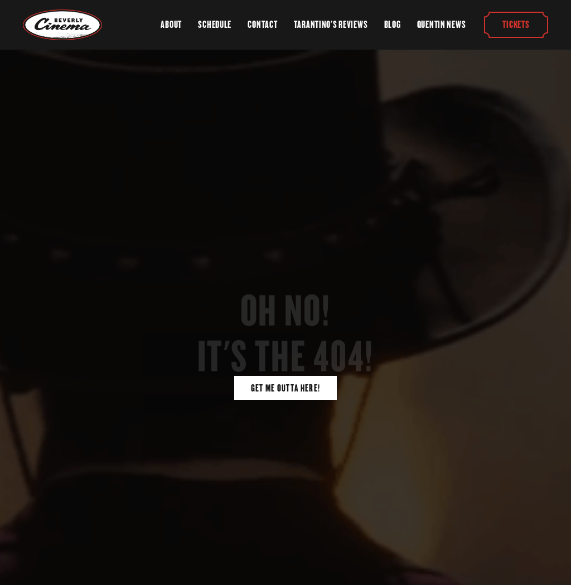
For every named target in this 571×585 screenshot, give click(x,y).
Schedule (214, 24)
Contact (262, 24)
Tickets (516, 24)
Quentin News (441, 24)
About (171, 24)
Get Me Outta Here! (286, 388)
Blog (392, 24)
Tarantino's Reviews (331, 24)
